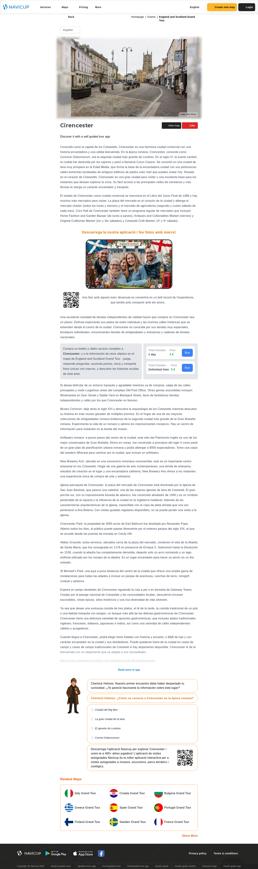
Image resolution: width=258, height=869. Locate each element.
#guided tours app (87, 866)
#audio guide (161, 866)
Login (246, 7)
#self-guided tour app (138, 866)
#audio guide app (232, 866)
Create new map (222, 7)
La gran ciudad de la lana (110, 719)
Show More (190, 835)
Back (68, 17)
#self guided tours (111, 866)
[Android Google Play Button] (56, 853)
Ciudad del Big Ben (106, 709)
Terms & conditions (226, 853)
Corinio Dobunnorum (107, 737)
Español (70, 30)
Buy (187, 352)
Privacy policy (198, 853)
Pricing (83, 7)
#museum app (209, 866)
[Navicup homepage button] (17, 7)
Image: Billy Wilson (188, 114)
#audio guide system (185, 866)
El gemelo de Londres (108, 728)
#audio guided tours (61, 866)
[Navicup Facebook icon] (101, 853)
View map (171, 125)
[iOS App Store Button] (83, 853)
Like (190, 125)
